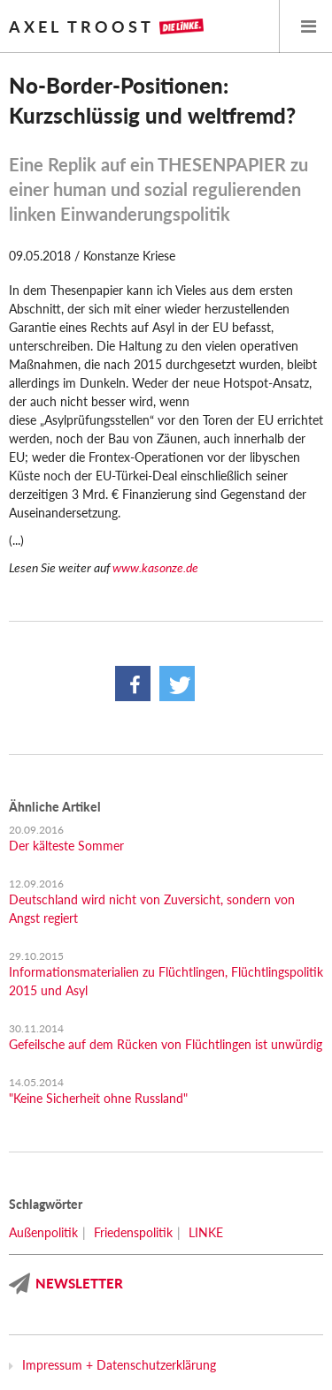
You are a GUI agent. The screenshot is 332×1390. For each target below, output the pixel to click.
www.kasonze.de (155, 567)
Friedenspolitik (133, 1232)
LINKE (206, 1232)
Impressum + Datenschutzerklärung (119, 1364)
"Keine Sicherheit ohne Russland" (98, 1098)
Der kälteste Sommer (66, 845)
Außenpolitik (43, 1232)
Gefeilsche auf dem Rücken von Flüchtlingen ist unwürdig (165, 1044)
